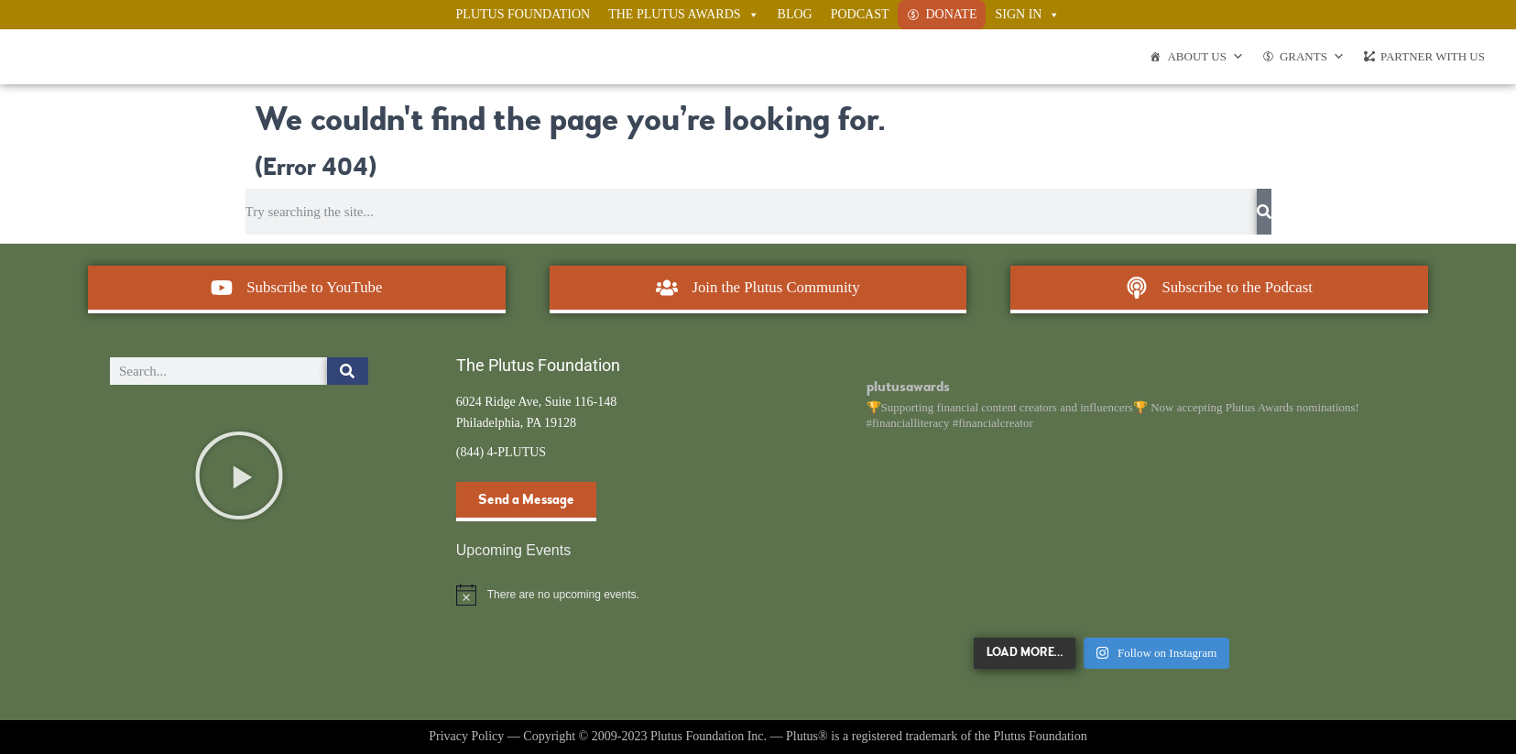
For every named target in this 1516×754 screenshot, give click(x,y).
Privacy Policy (466, 736)
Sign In (1027, 14)
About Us (1205, 56)
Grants (1312, 56)
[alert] (585, 595)
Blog (795, 14)
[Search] (1264, 212)
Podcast (860, 14)
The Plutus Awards (683, 14)
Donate (950, 14)
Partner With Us (1432, 56)
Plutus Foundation (523, 14)
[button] (239, 475)
